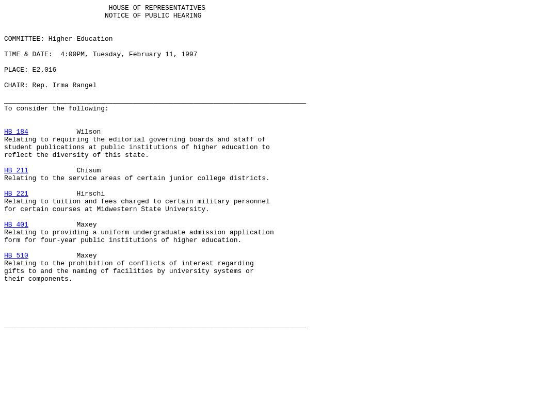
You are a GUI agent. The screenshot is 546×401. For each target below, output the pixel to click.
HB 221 (16, 231)
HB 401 (16, 269)
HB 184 (16, 157)
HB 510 (16, 306)
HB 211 (16, 203)
